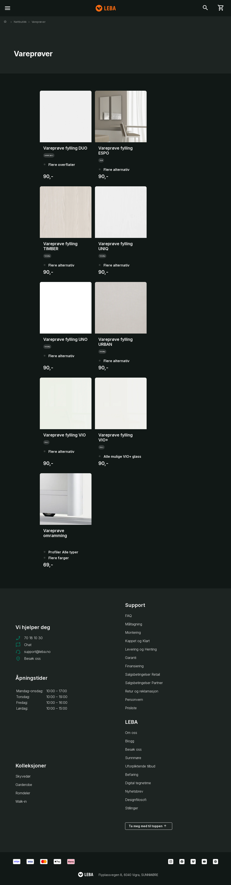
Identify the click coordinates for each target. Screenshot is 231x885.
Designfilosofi (135, 800)
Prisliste (131, 708)
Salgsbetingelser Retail (142, 674)
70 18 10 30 (33, 638)
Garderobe (24, 784)
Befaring (131, 774)
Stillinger (131, 808)
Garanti (130, 657)
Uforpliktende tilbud (140, 766)
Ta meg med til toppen (148, 826)
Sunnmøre (133, 758)
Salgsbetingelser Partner (144, 683)
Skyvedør (23, 776)
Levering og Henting (141, 649)
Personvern (134, 699)
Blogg (129, 741)
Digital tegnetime (138, 783)
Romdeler (23, 793)
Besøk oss (32, 658)
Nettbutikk (20, 21)
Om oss (131, 732)
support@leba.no (37, 651)
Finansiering (134, 666)
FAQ (128, 616)
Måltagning (133, 624)
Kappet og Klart (137, 641)
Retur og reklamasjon (141, 691)
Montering (133, 632)
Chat (27, 645)
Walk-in (21, 801)
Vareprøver (38, 21)
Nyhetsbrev (134, 791)
